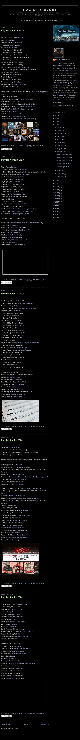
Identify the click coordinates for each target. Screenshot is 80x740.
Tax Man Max (19, 384)
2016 (57, 199)
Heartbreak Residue (24, 350)
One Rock (13, 505)
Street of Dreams (18, 177)
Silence (19, 187)
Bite (59, 75)
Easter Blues (15, 447)
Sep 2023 (60, 136)
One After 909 (15, 101)
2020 (57, 187)
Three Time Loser (22, 604)
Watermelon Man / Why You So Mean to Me (24, 223)
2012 (57, 211)
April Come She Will (21, 636)
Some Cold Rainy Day (17, 495)
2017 (57, 196)
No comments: (38, 146)
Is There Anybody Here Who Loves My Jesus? (32, 477)
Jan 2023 (60, 177)
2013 (57, 208)
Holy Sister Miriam (17, 668)
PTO (14, 77)
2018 (57, 193)
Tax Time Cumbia (18, 325)
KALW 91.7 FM (59, 14)
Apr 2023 (60, 152)
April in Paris (28, 631)
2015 (57, 202)
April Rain (14, 624)
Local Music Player (55, 20)
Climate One (70, 70)
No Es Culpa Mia (18, 484)
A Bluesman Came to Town (21, 387)
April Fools (16, 614)
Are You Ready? (19, 389)
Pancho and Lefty (26, 106)
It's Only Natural (18, 42)
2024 (57, 121)
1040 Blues (18, 379)
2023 (57, 124)
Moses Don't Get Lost (16, 651)
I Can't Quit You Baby (16, 235)
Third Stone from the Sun (17, 114)
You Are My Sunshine (18, 84)
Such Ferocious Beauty (30, 308)
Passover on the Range (18, 653)
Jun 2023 (60, 146)
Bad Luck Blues (15, 232)
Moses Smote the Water (22, 648)
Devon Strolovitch (62, 59)
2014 (57, 205)
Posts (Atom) (15, 728)
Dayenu (20, 661)
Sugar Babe (18, 465)
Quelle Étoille (20, 482)
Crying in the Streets (19, 479)
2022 (57, 180)
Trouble (14, 360)
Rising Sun (23, 169)
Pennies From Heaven (16, 528)
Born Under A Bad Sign (17, 230)
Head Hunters (17, 397)
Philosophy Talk (60, 68)
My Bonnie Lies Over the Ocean (22, 211)
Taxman (13, 372)
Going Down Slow (23, 174)
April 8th (17, 634)
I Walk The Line (16, 609)
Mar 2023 (60, 170)
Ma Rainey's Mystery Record (19, 214)
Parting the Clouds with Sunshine (31, 488)
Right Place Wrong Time (17, 116)
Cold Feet (12, 40)
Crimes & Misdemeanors (18, 347)
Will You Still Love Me (17, 194)
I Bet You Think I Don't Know (20, 535)
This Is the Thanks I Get (19, 240)
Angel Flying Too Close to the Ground (21, 109)
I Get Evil (13, 225)
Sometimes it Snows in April (15, 622)
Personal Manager (16, 227)
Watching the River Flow (17, 301)
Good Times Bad (18, 38)
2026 (57, 115)
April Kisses (14, 626)
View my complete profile (63, 105)
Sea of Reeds (13, 666)
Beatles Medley (24, 99)
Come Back (18, 82)
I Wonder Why (13, 237)
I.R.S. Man (24, 382)
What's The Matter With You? (21, 537)
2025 (57, 118)
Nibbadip (17, 55)
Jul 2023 (60, 142)
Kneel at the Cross (17, 474)
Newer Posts (5, 724)
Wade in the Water (18, 330)
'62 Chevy (11, 199)
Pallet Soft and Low (16, 450)
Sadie (30, 392)
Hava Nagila (13, 111)
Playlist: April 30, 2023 (12, 30)
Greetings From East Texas (20, 204)
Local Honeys (23, 510)
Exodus (12, 656)
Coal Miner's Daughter (18, 394)
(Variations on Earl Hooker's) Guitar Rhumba (24, 498)
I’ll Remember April (19, 629)
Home (26, 724)
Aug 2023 (60, 139)
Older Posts (45, 724)
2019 (57, 190)
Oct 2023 (60, 133)
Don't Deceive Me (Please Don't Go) (23, 119)
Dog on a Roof (13, 47)
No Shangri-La (15, 182)
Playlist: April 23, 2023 (12, 160)
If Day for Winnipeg (23, 515)
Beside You (17, 311)
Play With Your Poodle (19, 520)
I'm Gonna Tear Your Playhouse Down (23, 209)
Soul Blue (14, 72)
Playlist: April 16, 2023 (12, 294)
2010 (57, 217)
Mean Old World (16, 355)
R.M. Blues (12, 242)
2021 (57, 183)
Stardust (14, 167)
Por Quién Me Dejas (23, 467)
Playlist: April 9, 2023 (11, 440)
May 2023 (60, 149)
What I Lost (17, 306)
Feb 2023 (60, 174)
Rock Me (15, 540)
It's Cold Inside (17, 320)
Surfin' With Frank (19, 245)
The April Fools (18, 617)
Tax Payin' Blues (14, 377)
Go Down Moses (14, 678)
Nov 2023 (60, 130)
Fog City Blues (40, 9)
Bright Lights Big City (31, 104)
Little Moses (13, 644)
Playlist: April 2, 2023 (11, 597)
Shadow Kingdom (28, 303)
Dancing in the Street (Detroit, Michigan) (25, 342)
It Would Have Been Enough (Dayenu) (24, 663)
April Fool (12, 619)
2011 (57, 214)
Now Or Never (15, 532)
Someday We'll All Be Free (20, 67)
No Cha (19, 338)
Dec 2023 (60, 127)
